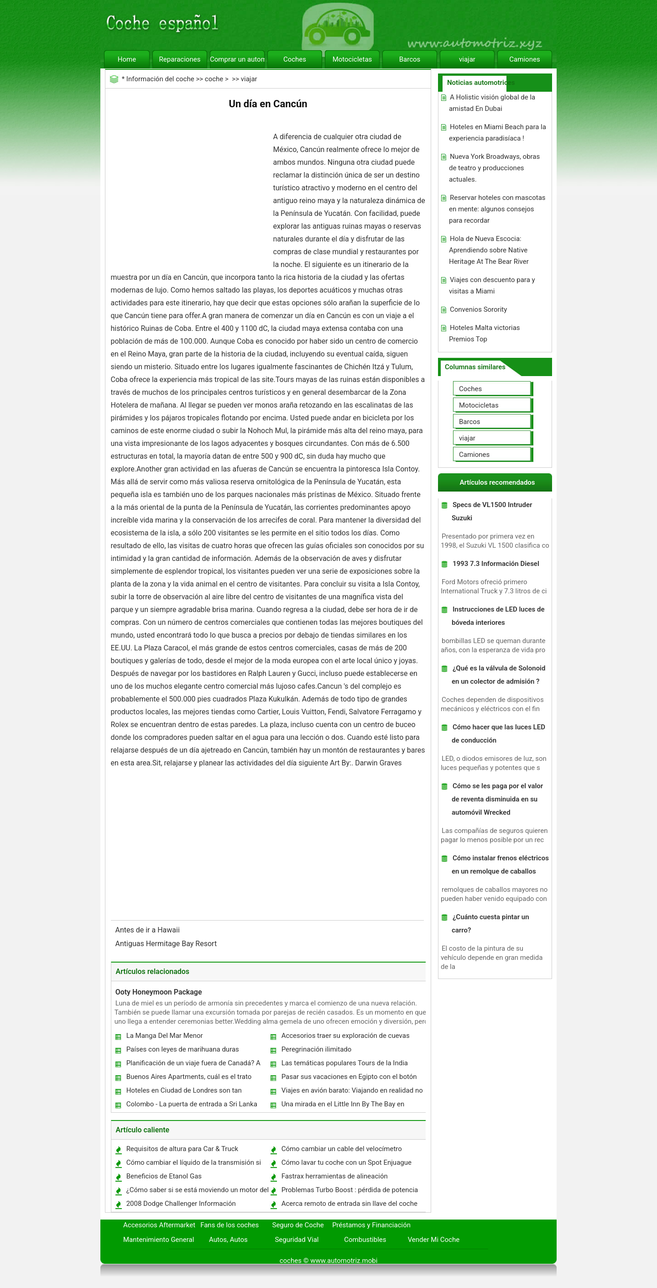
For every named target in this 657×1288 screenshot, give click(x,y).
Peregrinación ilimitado (317, 1049)
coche (214, 79)
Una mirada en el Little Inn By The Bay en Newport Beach (343, 1106)
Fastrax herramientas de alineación (335, 1176)
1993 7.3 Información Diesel (496, 564)
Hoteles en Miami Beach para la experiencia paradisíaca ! (497, 132)
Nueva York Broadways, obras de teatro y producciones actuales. (494, 167)
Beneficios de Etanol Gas (164, 1176)
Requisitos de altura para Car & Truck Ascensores (182, 1151)
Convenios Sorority (478, 309)
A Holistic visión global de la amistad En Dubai (492, 103)
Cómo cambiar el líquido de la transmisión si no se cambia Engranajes (193, 1164)
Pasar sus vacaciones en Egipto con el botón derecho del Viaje (349, 1079)
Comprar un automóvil (237, 59)
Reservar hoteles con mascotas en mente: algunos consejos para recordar (497, 209)
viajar (467, 59)
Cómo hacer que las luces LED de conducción (498, 733)
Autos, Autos (228, 1240)
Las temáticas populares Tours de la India (345, 1063)
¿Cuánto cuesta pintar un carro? (490, 923)
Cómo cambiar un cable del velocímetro (342, 1149)
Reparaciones (180, 59)
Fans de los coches (229, 1225)
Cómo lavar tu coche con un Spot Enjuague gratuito (346, 1164)
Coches (294, 59)
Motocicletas (352, 59)
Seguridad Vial (296, 1240)
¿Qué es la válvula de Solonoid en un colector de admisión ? (499, 675)
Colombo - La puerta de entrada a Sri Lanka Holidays (191, 1106)
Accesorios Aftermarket (159, 1225)
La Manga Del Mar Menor (164, 1035)
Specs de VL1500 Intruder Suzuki (492, 511)
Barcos (410, 59)
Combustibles (365, 1240)
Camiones (524, 59)
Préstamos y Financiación (371, 1225)
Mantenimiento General (158, 1240)
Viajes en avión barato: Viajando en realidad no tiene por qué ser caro (352, 1092)
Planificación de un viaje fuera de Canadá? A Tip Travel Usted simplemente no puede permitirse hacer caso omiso (193, 1065)
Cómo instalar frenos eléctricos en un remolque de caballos (500, 864)
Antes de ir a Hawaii (148, 930)
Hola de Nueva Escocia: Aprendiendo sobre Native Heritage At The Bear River (489, 250)
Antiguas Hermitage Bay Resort (167, 943)
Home (127, 59)
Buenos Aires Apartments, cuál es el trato (189, 1077)
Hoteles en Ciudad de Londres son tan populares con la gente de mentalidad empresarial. (183, 1092)
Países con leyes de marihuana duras (182, 1049)
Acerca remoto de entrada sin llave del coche (349, 1203)
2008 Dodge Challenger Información (181, 1203)
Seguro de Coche (298, 1225)
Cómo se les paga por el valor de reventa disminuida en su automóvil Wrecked (497, 799)
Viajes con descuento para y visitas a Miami (492, 285)
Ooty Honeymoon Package (158, 992)
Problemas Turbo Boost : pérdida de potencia (350, 1190)
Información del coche (160, 79)
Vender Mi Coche (434, 1240)
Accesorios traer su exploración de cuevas (346, 1035)
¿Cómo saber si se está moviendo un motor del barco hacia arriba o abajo (197, 1192)
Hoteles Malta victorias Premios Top (484, 333)
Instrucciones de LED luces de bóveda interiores (498, 616)
